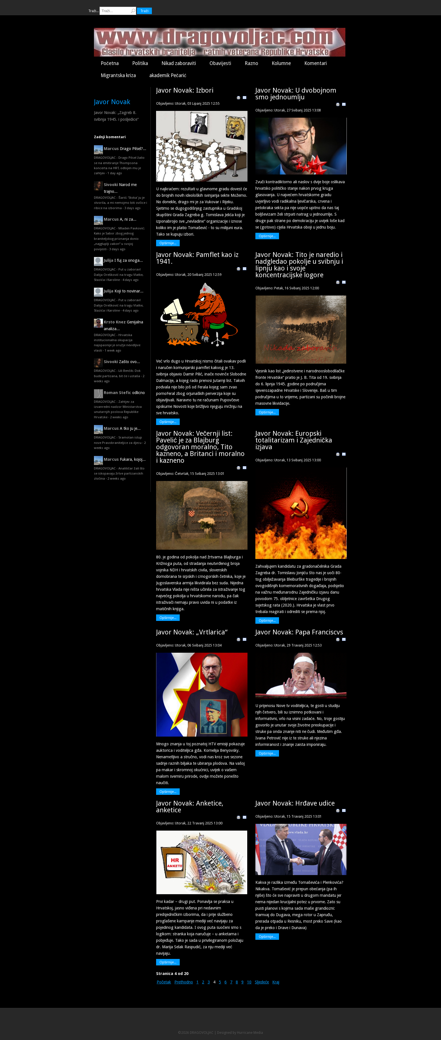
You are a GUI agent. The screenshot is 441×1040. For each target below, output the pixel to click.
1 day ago (114, 173)
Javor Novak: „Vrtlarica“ (192, 632)
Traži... (93, 11)
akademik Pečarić (167, 75)
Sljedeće (262, 982)
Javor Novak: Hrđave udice (295, 803)
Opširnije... (167, 243)
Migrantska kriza (118, 75)
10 (249, 982)
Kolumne (281, 63)
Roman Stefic (117, 392)
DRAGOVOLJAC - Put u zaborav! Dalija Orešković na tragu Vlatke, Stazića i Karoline (118, 274)
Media (258, 1032)
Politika (140, 63)
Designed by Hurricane (235, 1032)
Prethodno (183, 982)
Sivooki (111, 184)
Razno (251, 63)
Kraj (275, 982)
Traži (144, 11)
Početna (110, 63)
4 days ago (130, 280)
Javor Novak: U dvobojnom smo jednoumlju (295, 93)
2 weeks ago (119, 417)
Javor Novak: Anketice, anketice (189, 806)
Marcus (111, 148)
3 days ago (132, 208)
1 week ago (113, 350)
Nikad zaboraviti (178, 63)
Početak (164, 982)
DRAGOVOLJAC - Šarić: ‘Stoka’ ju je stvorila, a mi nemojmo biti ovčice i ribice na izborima (120, 203)
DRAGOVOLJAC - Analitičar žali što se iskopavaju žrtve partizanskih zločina (119, 473)
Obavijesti (220, 63)
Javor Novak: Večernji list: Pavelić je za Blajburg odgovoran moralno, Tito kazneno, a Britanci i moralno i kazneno (200, 447)
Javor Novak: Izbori (184, 90)
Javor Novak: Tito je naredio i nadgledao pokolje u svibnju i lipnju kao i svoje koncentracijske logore (299, 265)
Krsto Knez (115, 322)
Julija (108, 260)
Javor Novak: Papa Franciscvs (299, 632)
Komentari (315, 63)
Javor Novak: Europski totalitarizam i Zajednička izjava (293, 440)
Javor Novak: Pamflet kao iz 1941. (197, 258)
